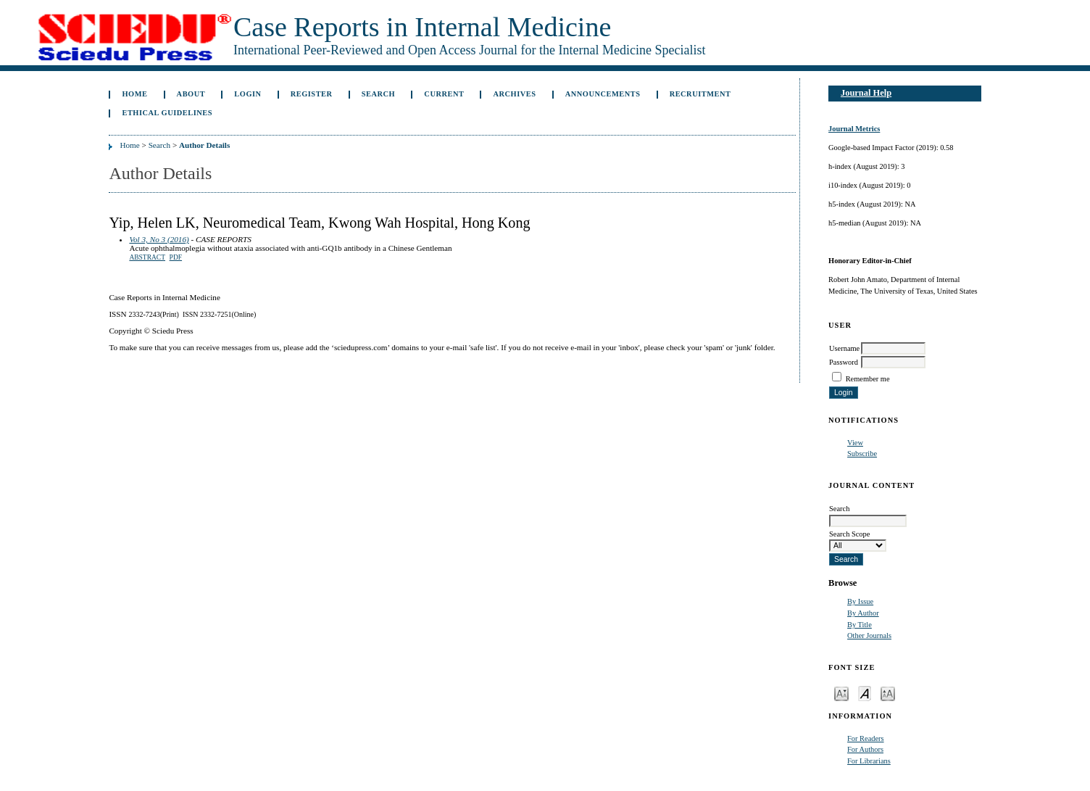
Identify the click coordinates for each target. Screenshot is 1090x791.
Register (312, 94)
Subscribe (862, 453)
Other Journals (869, 635)
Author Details (204, 145)
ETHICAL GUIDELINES (167, 113)
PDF (176, 257)
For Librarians (869, 761)
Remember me (868, 379)
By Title (859, 625)
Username (844, 348)
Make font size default (864, 692)
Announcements (603, 94)
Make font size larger (888, 692)
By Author (863, 613)
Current (444, 94)
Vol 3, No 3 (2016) (158, 239)
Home (134, 94)
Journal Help (866, 93)
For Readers (865, 738)
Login (247, 94)
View (855, 443)
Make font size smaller (841, 692)
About (191, 94)
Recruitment (700, 94)
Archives (515, 94)
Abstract (147, 257)
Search (378, 94)
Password (843, 362)
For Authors (865, 749)
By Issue (860, 601)
